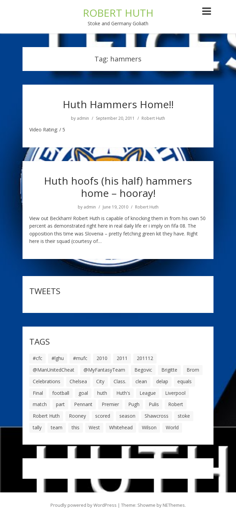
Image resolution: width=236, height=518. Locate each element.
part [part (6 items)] (60, 404)
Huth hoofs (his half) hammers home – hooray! (118, 187)
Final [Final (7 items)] (38, 393)
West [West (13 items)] (94, 427)
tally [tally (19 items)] (37, 427)
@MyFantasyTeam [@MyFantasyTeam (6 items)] (104, 369)
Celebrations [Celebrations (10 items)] (46, 381)
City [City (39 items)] (100, 381)
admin (83, 118)
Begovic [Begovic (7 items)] (143, 369)
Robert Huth (153, 118)
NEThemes (174, 505)
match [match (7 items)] (40, 404)
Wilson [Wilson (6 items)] (149, 427)
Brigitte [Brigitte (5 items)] (169, 369)
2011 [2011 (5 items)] (122, 358)
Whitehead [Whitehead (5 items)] (121, 427)
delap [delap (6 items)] (162, 381)
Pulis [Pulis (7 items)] (154, 404)
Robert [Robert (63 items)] (175, 404)
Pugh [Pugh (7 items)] (133, 404)
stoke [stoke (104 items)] (184, 416)
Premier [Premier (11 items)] (110, 404)
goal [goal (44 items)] (83, 393)
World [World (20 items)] (172, 427)
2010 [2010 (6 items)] (102, 358)
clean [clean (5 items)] (141, 381)
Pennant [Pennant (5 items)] (83, 404)
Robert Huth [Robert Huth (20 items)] (46, 416)
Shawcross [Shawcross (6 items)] (156, 416)
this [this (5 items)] (75, 427)
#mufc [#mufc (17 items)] (80, 358)
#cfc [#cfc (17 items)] (37, 358)
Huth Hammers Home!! (118, 104)
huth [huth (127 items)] (102, 393)
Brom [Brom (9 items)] (193, 369)
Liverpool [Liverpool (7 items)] (175, 393)
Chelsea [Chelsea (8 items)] (78, 381)
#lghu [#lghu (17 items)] (57, 358)
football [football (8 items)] (60, 393)
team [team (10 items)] (56, 427)
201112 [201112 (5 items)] (145, 358)
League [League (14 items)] (147, 393)
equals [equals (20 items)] (184, 381)
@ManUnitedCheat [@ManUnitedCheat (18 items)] (53, 369)
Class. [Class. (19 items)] (120, 381)
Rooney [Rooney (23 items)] (77, 416)
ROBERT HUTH (118, 13)
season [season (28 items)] (127, 416)
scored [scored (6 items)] (102, 416)
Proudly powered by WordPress (83, 505)
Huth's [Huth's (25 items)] (123, 393)
